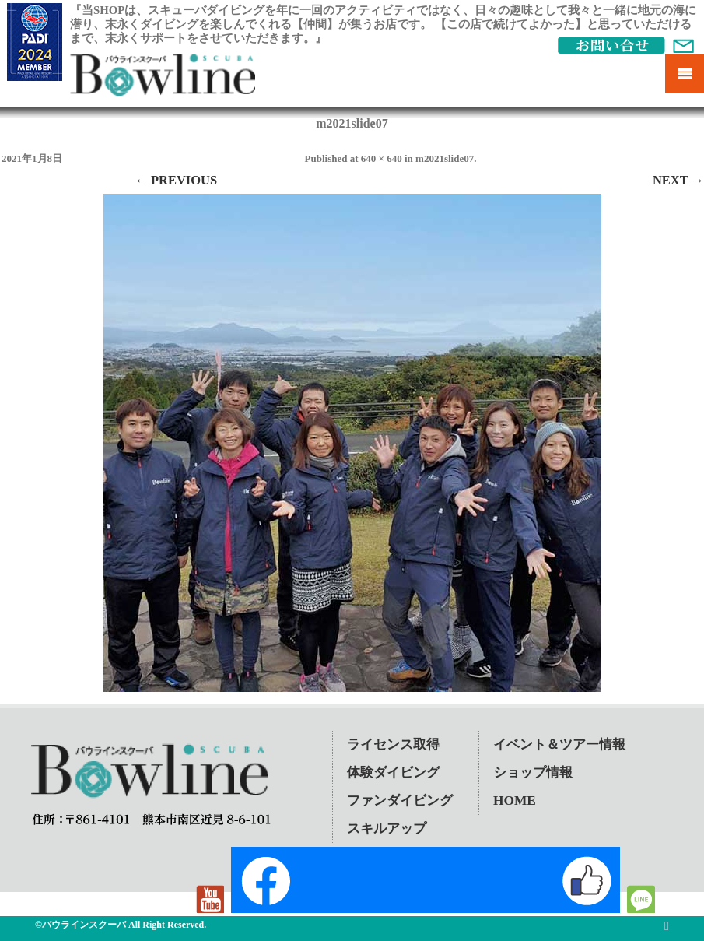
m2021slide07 (444, 158)
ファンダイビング (400, 800)
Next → (678, 180)
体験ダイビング (393, 772)
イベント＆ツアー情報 (559, 744)
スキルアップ (386, 828)
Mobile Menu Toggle (684, 73)
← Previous (176, 180)
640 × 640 (381, 158)
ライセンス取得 (393, 744)
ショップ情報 (533, 772)
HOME (514, 800)
